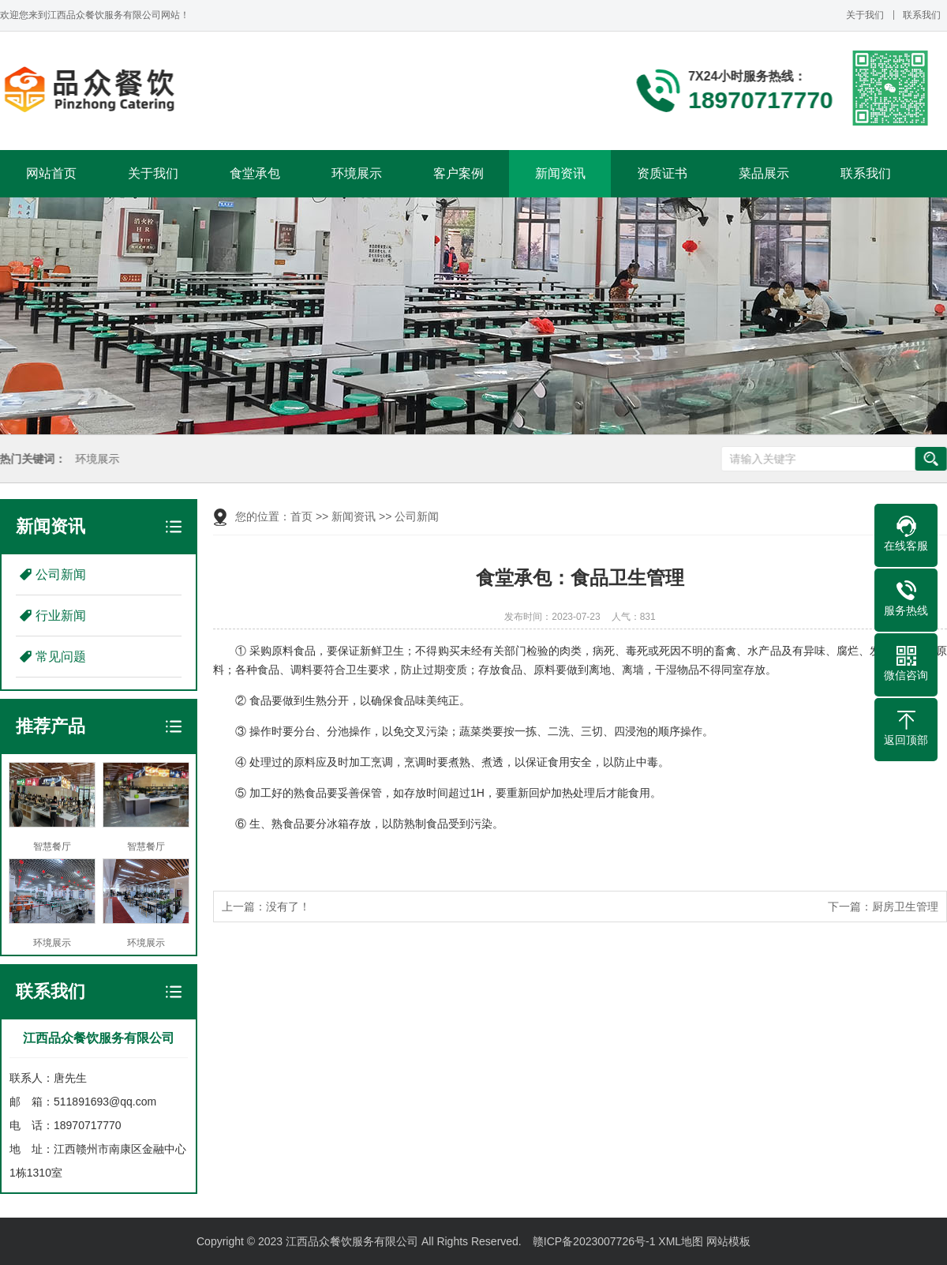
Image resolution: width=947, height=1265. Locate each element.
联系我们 (922, 15)
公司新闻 (61, 574)
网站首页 (51, 173)
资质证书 (662, 173)
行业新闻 (61, 615)
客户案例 (458, 173)
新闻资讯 (560, 173)
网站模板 (728, 1241)
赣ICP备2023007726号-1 (594, 1241)
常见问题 (61, 656)
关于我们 (865, 15)
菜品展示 (764, 173)
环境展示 (356, 173)
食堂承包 (255, 173)
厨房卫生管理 (905, 906)
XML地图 (680, 1241)
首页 (301, 516)
